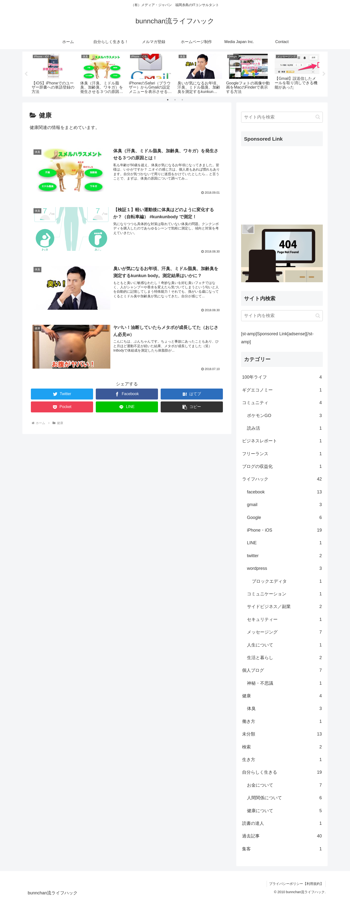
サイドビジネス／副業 (284, 606)
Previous (26, 74)
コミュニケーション (284, 594)
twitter (284, 556)
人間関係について (284, 798)
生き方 (282, 759)
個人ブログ (282, 670)
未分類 (282, 734)
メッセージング (284, 632)
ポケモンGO (284, 415)
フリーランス (282, 454)
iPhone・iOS (284, 530)
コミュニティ (282, 403)
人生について (284, 645)
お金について (284, 785)
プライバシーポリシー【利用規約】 (296, 884)
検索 (282, 747)
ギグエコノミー (282, 390)
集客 (282, 849)
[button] (192, 406)
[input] (282, 117)
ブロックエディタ (287, 581)
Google (284, 517)
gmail (284, 505)
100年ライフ (282, 377)
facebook (284, 492)
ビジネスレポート (282, 441)
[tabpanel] (54, 73)
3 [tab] (182, 99)
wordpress (284, 568)
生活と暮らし (284, 658)
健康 (282, 696)
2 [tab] (175, 99)
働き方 (282, 721)
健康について (284, 811)
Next (324, 74)
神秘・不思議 (284, 683)
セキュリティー (284, 619)
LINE (284, 543)
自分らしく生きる (282, 772)
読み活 (284, 428)
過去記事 (282, 836)
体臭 (284, 708)
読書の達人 (282, 823)
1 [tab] (167, 99)
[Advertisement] (282, 184)
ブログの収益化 (282, 466)
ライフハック (282, 479)
